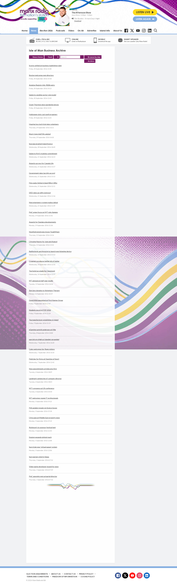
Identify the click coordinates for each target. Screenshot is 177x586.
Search (82, 57)
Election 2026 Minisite (37, 574)
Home (25, 30)
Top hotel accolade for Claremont (42, 271)
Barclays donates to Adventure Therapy (44, 290)
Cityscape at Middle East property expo (44, 418)
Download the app (104, 41)
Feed (50, 57)
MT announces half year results (41, 281)
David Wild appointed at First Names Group (46, 300)
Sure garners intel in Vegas (39, 457)
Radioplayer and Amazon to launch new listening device (50, 251)
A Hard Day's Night (92, 18)
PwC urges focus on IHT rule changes (43, 212)
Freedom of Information (64, 576)
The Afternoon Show (81, 12)
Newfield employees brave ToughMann (44, 232)
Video (71, 30)
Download (77, 21)
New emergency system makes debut (43, 202)
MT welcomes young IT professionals (43, 398)
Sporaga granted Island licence (41, 144)
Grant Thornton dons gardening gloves (44, 105)
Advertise (91, 30)
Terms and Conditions (38, 576)
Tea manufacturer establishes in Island (43, 320)
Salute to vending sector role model (42, 95)
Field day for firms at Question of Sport (44, 359)
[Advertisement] (71, 524)
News (33, 30)
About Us (117, 30)
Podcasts (60, 30)
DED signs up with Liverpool (40, 193)
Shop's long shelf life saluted (40, 134)
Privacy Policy (86, 574)
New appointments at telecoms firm (43, 369)
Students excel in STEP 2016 (40, 310)
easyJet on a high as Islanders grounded (44, 339)
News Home (38, 57)
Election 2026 (46, 30)
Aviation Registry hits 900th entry (42, 85)
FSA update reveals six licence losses (43, 408)
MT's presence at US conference (41, 388)
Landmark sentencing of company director (45, 378)
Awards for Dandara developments (42, 222)
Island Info (105, 30)
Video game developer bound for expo (44, 466)
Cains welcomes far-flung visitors (42, 349)
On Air (81, 30)
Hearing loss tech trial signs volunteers (44, 124)
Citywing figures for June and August (43, 241)
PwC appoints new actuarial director (43, 476)
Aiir (45, 580)
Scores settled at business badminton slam (45, 65)
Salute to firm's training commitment (43, 153)
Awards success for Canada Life (41, 163)
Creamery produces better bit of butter (44, 261)
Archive (91, 61)
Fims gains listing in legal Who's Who (43, 183)
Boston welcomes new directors (41, 75)
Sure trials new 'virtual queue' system (43, 447)
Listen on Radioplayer (79, 41)
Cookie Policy (88, 576)
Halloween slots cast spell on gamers (43, 114)
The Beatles (79, 18)
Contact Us (70, 574)
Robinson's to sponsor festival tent (42, 427)
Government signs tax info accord (42, 173)
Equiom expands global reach (40, 437)
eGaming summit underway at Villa (42, 330)
